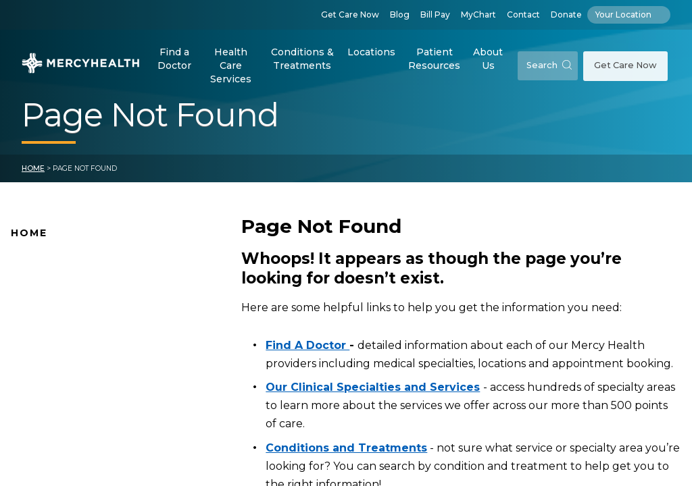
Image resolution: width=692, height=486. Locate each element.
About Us (488, 59)
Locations (371, 52)
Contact (523, 14)
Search (549, 65)
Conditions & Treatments (302, 59)
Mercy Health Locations (70, 327)
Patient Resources (434, 59)
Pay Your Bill (41, 390)
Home (33, 168)
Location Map (45, 305)
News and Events (54, 348)
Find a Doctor (174, 59)
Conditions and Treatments (80, 412)
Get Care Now (350, 14)
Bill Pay (435, 14)
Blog (400, 14)
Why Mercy (39, 262)
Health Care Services (230, 65)
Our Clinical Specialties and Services (373, 387)
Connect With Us (54, 369)
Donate (566, 14)
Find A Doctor (45, 284)
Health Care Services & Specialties (96, 433)
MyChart (478, 14)
